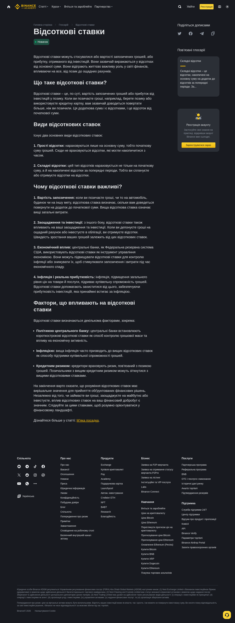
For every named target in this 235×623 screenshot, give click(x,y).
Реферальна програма (194, 469)
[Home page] (25, 6)
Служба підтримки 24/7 (194, 509)
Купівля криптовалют (112, 469)
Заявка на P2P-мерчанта (154, 464)
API (183, 528)
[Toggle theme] (227, 6)
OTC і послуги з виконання (196, 479)
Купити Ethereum (150, 568)
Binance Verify (189, 533)
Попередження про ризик (74, 516)
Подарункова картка (112, 483)
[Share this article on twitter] (180, 34)
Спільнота (66, 511)
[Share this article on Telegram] (202, 34)
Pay (103, 474)
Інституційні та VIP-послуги (156, 482)
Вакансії (64, 469)
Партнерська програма (194, 464)
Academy (106, 479)
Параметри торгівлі (192, 538)
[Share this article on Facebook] (191, 34)
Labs (143, 487)
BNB (184, 474)
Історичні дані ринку (192, 483)
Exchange (106, 464)
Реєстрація (207, 6)
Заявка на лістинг (150, 477)
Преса (63, 483)
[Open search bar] (179, 7)
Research (106, 511)
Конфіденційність (69, 497)
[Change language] (220, 7)
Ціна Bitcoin (147, 517)
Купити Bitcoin (148, 549)
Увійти (191, 6)
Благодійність (108, 516)
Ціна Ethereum (149, 522)
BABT (104, 507)
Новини (64, 479)
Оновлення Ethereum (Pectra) (157, 544)
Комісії (185, 524)
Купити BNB (147, 554)
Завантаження (68, 526)
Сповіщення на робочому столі (77, 530)
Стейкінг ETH (108, 497)
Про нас (64, 464)
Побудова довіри (69, 502)
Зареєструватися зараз (198, 145)
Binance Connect (150, 491)
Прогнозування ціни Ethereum (157, 540)
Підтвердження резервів (195, 493)
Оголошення (67, 474)
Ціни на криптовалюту (153, 513)
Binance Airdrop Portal (193, 542)
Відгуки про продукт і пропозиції (199, 519)
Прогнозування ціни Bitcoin (155, 535)
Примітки (65, 521)
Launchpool (107, 488)
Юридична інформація (72, 488)
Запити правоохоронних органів (199, 547)
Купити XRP (147, 558)
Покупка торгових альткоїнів (156, 573)
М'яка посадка (88, 420)
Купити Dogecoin (150, 563)
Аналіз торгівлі (189, 488)
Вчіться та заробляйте (153, 508)
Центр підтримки (191, 514)
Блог (62, 507)
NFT (103, 502)
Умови (63, 493)
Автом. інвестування (112, 493)
